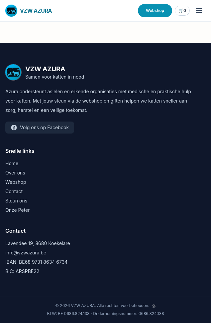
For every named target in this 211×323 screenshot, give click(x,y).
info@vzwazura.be (25, 252)
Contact (14, 191)
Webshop (155, 10)
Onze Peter (17, 210)
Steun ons (16, 200)
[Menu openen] (199, 10)
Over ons (15, 172)
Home (11, 163)
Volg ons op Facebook (40, 127)
